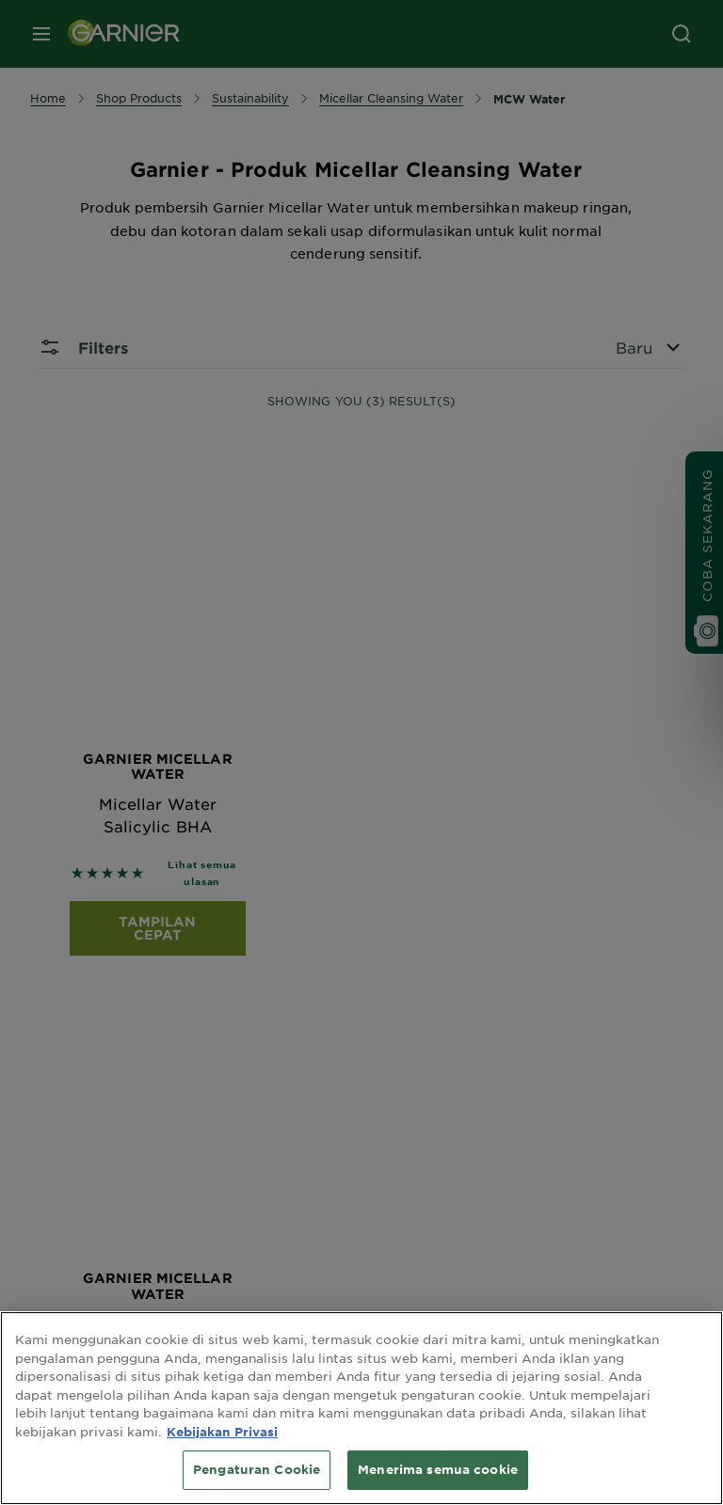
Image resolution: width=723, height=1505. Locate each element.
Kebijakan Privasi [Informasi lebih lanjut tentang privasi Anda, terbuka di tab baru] (222, 1431)
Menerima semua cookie (438, 1469)
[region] (361, 1408)
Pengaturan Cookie (256, 1469)
